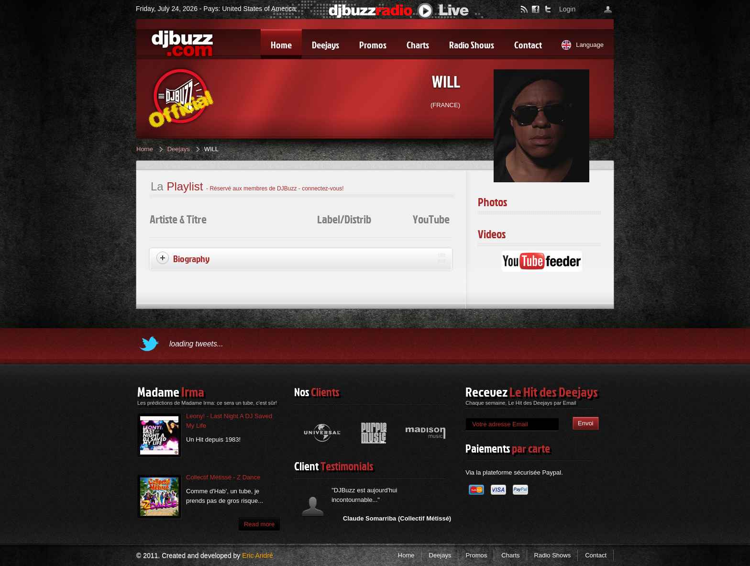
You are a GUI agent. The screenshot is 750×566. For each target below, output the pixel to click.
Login (567, 9)
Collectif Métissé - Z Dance (223, 477)
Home (144, 149)
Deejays (178, 149)
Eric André (257, 555)
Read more (259, 524)
